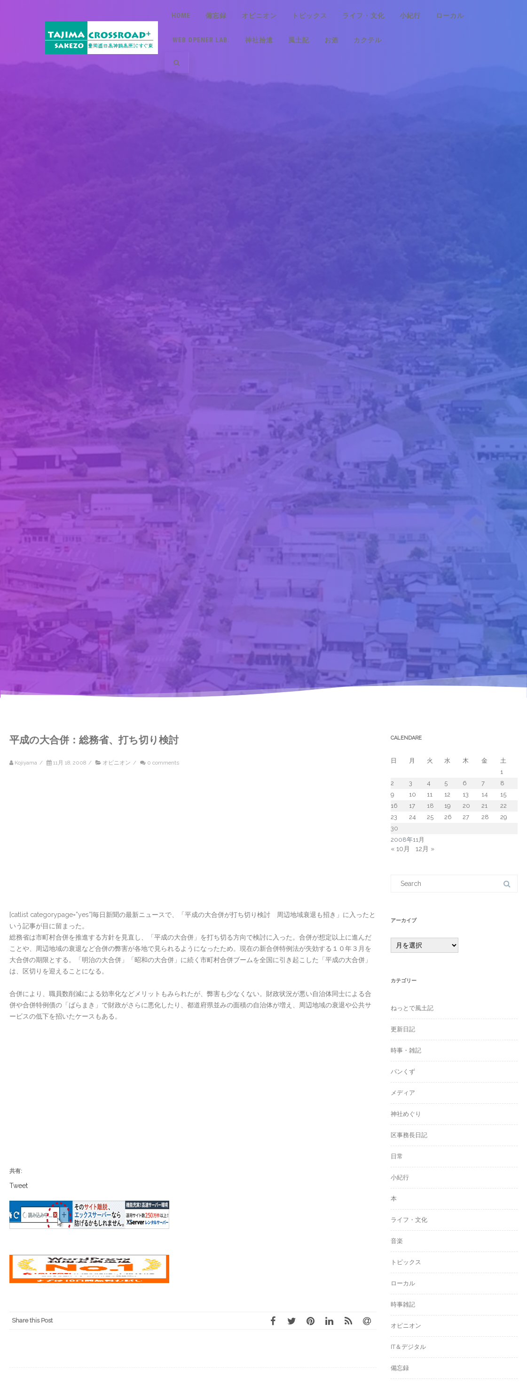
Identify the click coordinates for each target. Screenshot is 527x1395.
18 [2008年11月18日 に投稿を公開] (430, 805)
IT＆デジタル (408, 1346)
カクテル (368, 40)
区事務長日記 (409, 1135)
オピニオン (259, 15)
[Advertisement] (89, 843)
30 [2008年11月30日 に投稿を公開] (394, 828)
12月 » (425, 849)
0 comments (163, 762)
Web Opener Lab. (201, 40)
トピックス (309, 15)
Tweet (18, 1185)
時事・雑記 (406, 1050)
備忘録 (216, 15)
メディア (403, 1092)
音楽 (397, 1240)
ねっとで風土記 (412, 1008)
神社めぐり (406, 1113)
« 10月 (400, 849)
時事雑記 (403, 1304)
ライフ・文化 (363, 15)
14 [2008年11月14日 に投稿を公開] (484, 794)
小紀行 (410, 15)
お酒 (331, 40)
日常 (397, 1156)
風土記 (298, 40)
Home (181, 15)
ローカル (450, 15)
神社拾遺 (259, 40)
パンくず (403, 1071)
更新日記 (403, 1029)
